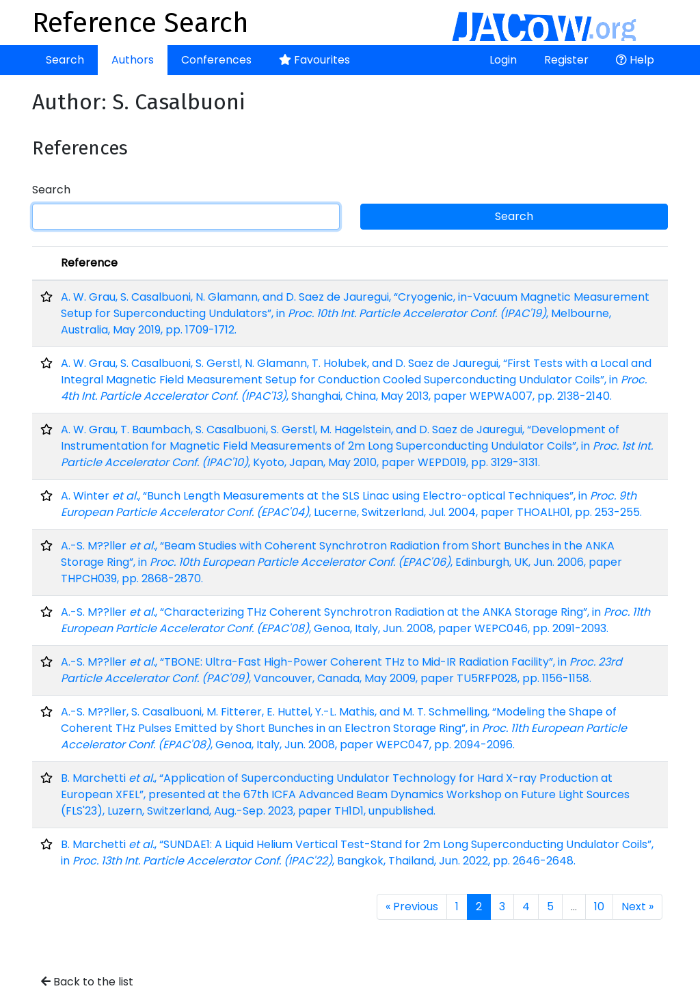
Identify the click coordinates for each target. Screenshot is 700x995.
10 (599, 906)
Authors (132, 60)
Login (503, 60)
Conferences (216, 60)
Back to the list (87, 982)
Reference (89, 263)
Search (65, 60)
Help (635, 60)
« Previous (412, 906)
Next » (637, 906)
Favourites (314, 60)
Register (566, 60)
